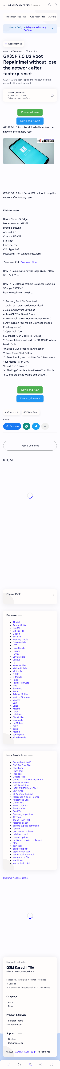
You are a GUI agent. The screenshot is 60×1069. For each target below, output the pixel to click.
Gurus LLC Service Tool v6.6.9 (28, 779)
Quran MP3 (18, 802)
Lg (14, 662)
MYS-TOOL (18, 791)
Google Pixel (19, 776)
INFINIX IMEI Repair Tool (25, 788)
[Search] (49, 4)
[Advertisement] (30, 496)
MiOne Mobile (20, 668)
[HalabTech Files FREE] (16, 16)
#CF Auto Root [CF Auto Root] (31, 412)
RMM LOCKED (20, 805)
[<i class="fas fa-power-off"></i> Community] (29, 987)
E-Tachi (16, 633)
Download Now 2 (30, 121)
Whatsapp (41, 27)
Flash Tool (18, 770)
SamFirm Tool (19, 808)
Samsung (17, 688)
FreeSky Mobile (20, 639)
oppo (15, 728)
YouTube (28, 30)
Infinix (16, 653)
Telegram (31, 27)
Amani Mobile (20, 625)
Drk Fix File (18, 630)
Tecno (16, 691)
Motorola (17, 671)
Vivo (15, 702)
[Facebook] (11, 979)
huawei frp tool (20, 837)
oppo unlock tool (21, 851)
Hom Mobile (19, 648)
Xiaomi (16, 708)
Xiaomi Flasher (20, 822)
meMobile (18, 723)
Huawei (16, 651)
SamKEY (17, 811)
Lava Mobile (19, 656)
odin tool (17, 845)
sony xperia (18, 734)
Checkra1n (18, 768)
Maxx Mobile (19, 665)
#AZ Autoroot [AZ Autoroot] (11, 412)
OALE (16, 674)
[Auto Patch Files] (37, 16)
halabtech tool (20, 834)
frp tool (16, 828)
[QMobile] (52, 16)
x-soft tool (18, 860)
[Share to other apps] (45, 426)
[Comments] (51, 1064)
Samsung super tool (23, 814)
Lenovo (16, 659)
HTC (15, 645)
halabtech (18, 714)
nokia (15, 726)
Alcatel (16, 622)
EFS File (17, 636)
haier (15, 711)
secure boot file (21, 857)
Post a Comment (30, 445)
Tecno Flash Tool (21, 819)
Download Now (30, 112)
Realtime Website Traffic (15, 877)
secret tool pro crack (23, 854)
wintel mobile (19, 737)
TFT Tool (17, 817)
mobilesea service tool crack (27, 840)
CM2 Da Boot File (22, 765)
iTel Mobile (18, 717)
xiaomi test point (21, 863)
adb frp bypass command (26, 825)
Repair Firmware (21, 682)
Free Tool (17, 773)
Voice (15, 705)
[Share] (40, 1064)
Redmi (16, 679)
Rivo (15, 685)
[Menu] (30, 1064)
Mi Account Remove (23, 794)
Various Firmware (21, 697)
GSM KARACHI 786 (19, 4)
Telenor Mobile (20, 694)
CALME (16, 628)
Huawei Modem (21, 782)
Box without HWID (22, 762)
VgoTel (16, 700)
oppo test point (20, 848)
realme (16, 731)
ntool (15, 843)
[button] (55, 4)
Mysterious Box (20, 799)
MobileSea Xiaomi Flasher (26, 796)
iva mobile (18, 720)
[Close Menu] (53, 28)
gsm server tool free (23, 831)
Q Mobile (17, 677)
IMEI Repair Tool (21, 785)
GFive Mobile (19, 642)
